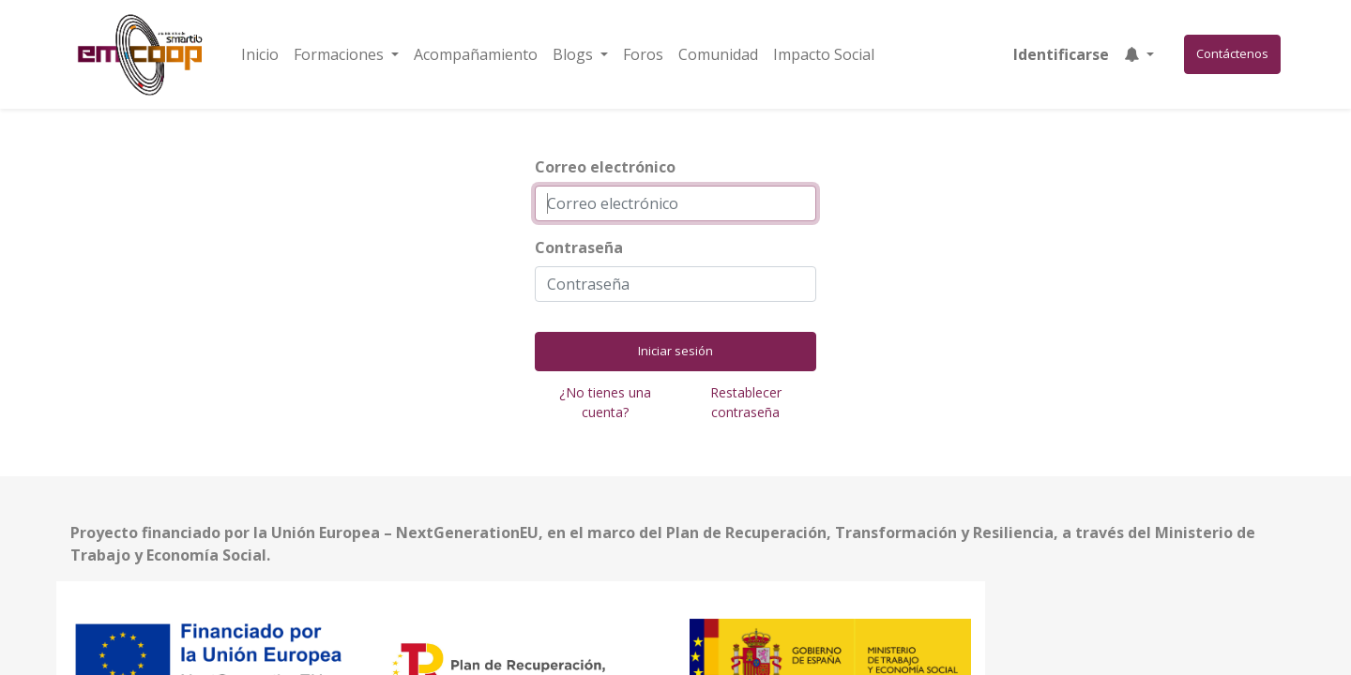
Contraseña (579, 247)
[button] (1138, 54)
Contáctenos (1232, 53)
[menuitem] (260, 54)
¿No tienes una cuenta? (605, 402)
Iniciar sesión (675, 350)
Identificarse (1061, 54)
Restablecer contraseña (746, 402)
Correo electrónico (605, 167)
